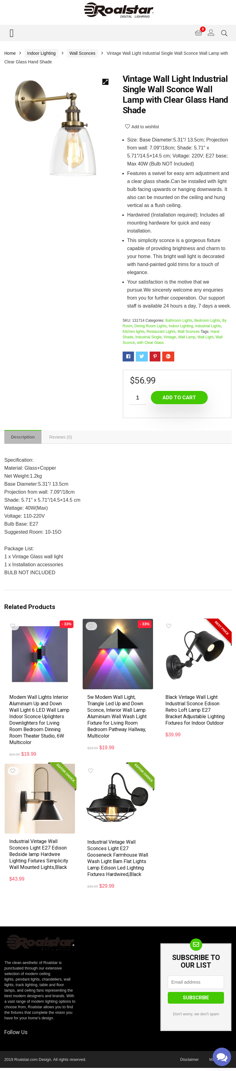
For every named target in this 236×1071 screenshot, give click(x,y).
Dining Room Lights (151, 326)
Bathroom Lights (178, 320)
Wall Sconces (82, 53)
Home (10, 53)
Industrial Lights (208, 326)
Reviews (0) (62, 437)
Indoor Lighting (41, 53)
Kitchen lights (133, 331)
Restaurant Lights (161, 331)
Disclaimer (189, 1062)
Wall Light (205, 337)
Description (23, 437)
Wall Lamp (186, 337)
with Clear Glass (150, 342)
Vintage (169, 337)
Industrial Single (148, 337)
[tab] (23, 437)
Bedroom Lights (207, 320)
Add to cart (179, 397)
